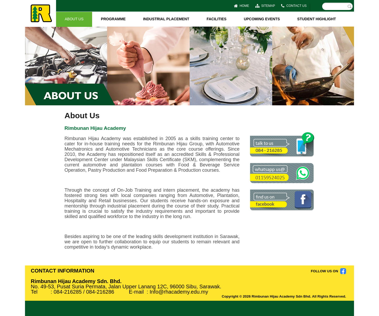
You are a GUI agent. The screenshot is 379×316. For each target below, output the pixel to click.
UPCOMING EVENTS (262, 19)
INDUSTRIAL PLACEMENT (166, 19)
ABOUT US (74, 19)
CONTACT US (294, 6)
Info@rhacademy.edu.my (178, 292)
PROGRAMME (113, 19)
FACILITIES (216, 19)
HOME (241, 6)
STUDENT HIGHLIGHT (316, 19)
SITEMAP (265, 6)
